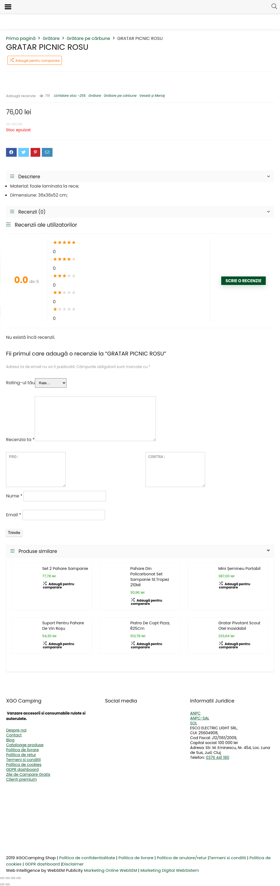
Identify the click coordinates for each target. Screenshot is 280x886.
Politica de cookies (23, 764)
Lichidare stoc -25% (70, 95)
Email (13, 515)
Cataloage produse (24, 745)
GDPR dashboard (22, 769)
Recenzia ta (20, 439)
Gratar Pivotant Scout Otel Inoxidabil (239, 625)
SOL (193, 723)
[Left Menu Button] (8, 7)
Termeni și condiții (23, 759)
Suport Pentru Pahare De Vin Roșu (63, 625)
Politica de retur (21, 754)
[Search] (274, 6)
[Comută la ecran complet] (7, 878)
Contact (14, 735)
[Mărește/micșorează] (2, 878)
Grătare (51, 38)
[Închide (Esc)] (18, 878)
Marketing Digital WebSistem (169, 870)
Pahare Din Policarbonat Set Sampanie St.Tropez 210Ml (149, 577)
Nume (14, 496)
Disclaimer (73, 864)
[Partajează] (13, 878)
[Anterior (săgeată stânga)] (2, 884)
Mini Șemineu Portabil (239, 568)
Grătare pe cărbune (88, 38)
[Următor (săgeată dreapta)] (7, 884)
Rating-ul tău (20, 383)
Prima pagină (21, 38)
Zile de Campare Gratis (28, 774)
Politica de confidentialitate (87, 858)
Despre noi (16, 730)
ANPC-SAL (199, 718)
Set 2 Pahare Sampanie (65, 568)
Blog (10, 740)
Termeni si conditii (227, 858)
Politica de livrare (22, 750)
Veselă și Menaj (152, 95)
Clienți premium (21, 779)
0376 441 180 (217, 757)
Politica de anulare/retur (182, 858)
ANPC (195, 713)
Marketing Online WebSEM (110, 870)
